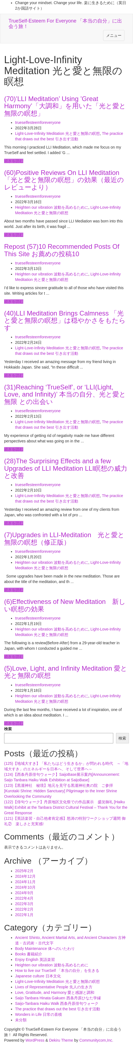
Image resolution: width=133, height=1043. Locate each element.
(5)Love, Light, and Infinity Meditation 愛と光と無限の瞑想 (65, 672)
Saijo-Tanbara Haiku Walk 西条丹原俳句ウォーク (56, 1003)
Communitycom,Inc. (96, 1040)
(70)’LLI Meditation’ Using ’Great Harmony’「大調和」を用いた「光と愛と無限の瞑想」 (65, 106)
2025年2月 (24, 871)
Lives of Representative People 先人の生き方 (53, 987)
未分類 (21, 1020)
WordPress (35, 1040)
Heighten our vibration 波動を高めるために (51, 207)
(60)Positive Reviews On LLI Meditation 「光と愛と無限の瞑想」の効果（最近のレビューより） (64, 180)
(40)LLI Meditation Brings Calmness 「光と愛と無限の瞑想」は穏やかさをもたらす (65, 320)
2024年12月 (25, 876)
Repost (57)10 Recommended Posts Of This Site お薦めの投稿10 (61, 250)
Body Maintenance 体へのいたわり (45, 948)
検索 (8, 729)
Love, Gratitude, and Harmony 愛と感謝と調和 (54, 992)
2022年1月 (24, 915)
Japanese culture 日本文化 (38, 976)
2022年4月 (24, 898)
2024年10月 (25, 887)
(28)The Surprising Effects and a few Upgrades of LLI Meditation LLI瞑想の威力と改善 (65, 468)
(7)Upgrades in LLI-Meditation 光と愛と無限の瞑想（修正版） (64, 538)
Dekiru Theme (61, 1040)
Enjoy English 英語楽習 (35, 959)
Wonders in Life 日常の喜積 (38, 1014)
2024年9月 (24, 893)
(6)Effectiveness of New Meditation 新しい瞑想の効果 (65, 605)
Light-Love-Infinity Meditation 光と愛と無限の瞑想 (57, 133)
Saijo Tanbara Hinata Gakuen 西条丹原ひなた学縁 (58, 998)
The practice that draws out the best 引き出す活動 (57, 1009)
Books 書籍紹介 (28, 954)
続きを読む (13, 161)
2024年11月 (25, 882)
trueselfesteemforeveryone (38, 122)
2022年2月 (24, 909)
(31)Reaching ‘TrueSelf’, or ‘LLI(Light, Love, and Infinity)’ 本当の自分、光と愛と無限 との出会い (65, 394)
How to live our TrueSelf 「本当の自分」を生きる (57, 970)
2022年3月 (24, 904)
